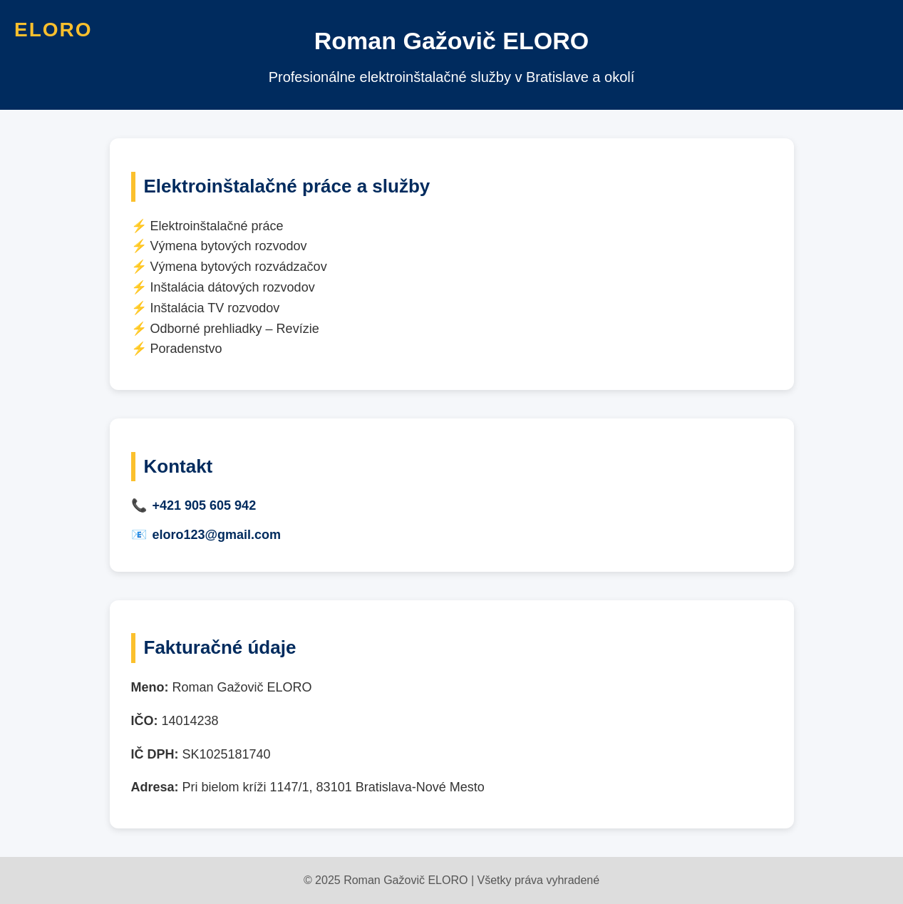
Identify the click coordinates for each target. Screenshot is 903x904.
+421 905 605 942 (205, 505)
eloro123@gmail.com (217, 535)
